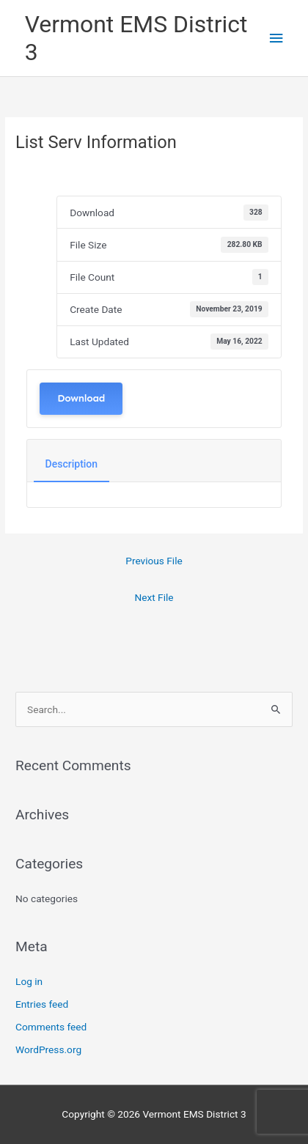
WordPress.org (48, 1049)
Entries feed (41, 1004)
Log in (29, 981)
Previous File (153, 561)
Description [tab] (71, 464)
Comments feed (51, 1027)
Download (81, 398)
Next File (153, 597)
